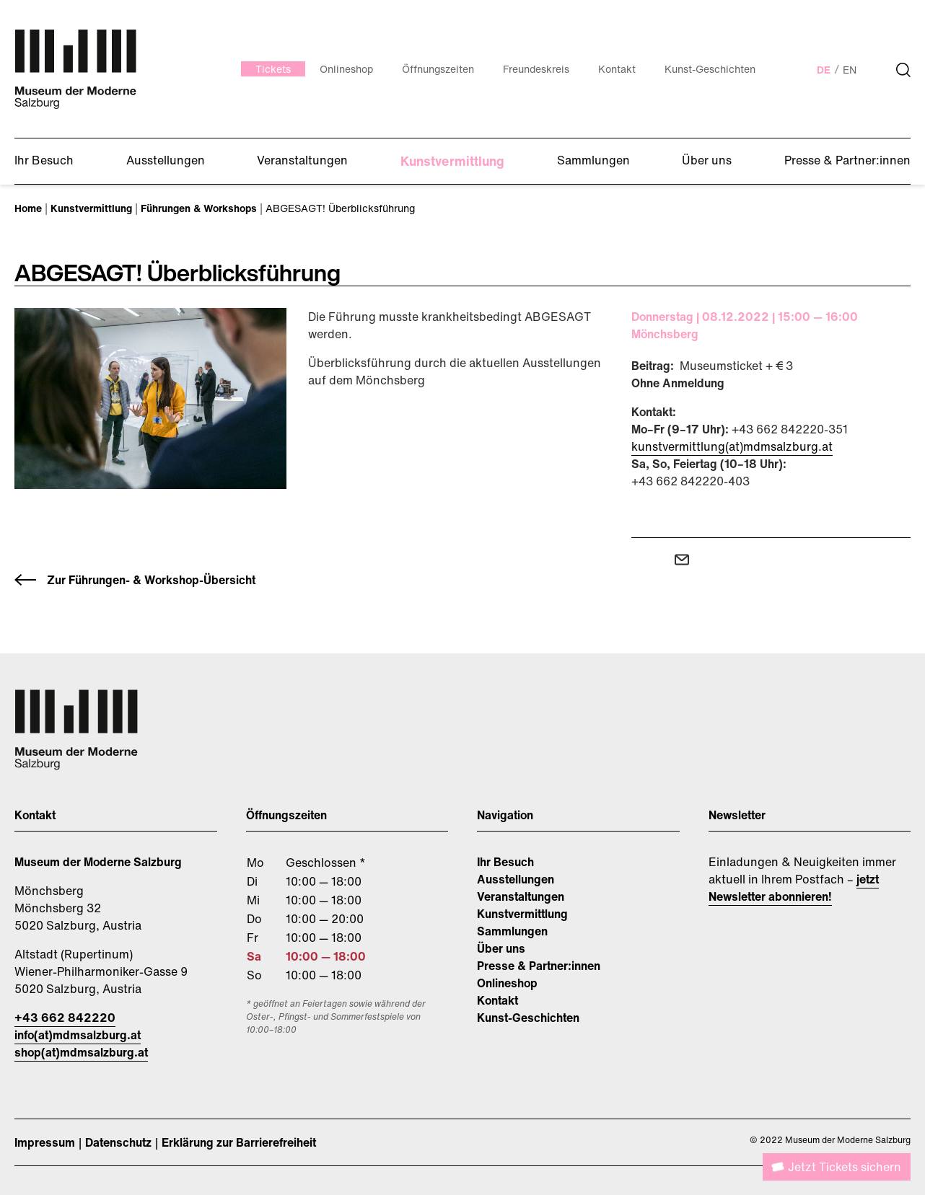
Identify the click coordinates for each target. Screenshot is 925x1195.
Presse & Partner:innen (538, 965)
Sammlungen (512, 931)
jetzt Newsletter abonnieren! (794, 887)
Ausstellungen (515, 879)
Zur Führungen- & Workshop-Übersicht (151, 579)
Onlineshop (507, 983)
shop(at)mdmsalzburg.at (81, 1052)
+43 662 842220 (64, 1017)
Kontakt (497, 1000)
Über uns (501, 948)
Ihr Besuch (505, 861)
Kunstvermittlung (522, 913)
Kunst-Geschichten (528, 1017)
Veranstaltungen (520, 896)
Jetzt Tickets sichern (844, 1167)
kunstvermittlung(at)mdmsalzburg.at (732, 446)
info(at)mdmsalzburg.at (77, 1035)
